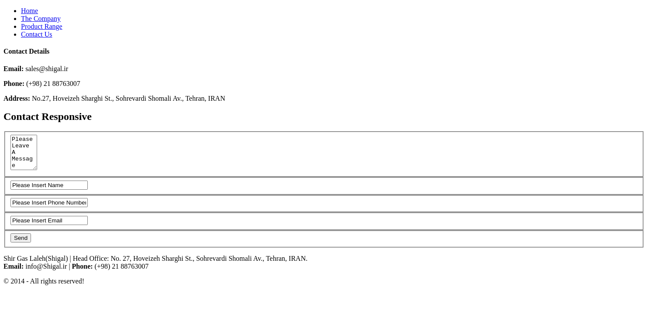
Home (29, 10)
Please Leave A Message (24, 156)
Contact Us (36, 34)
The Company (41, 18)
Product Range (41, 26)
